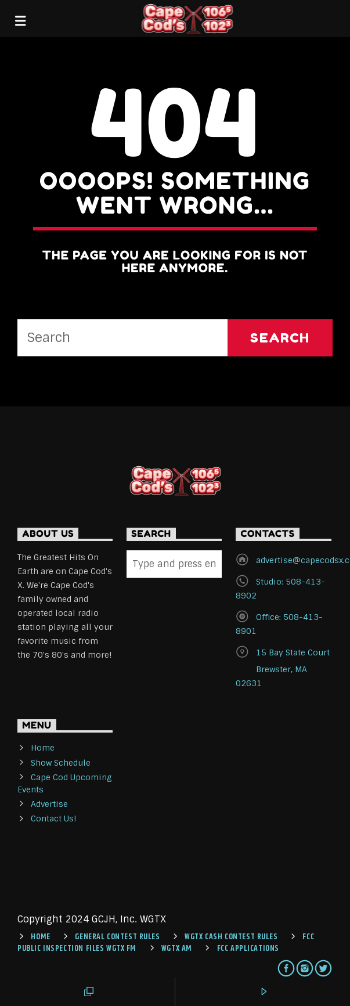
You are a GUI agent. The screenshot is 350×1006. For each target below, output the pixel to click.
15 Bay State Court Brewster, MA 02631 (282, 667)
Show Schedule (61, 763)
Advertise (49, 804)
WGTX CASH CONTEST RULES (231, 937)
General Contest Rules (117, 937)
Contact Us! (54, 818)
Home (43, 747)
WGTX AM (176, 948)
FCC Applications (248, 948)
